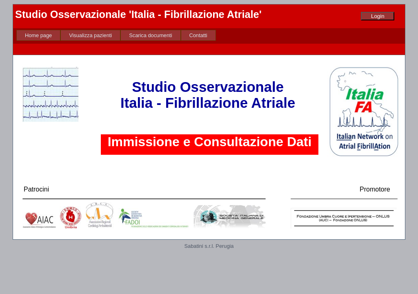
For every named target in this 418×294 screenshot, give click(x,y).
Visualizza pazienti (90, 35)
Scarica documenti (150, 35)
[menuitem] (38, 35)
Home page (38, 35)
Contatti (198, 35)
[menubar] (116, 35)
